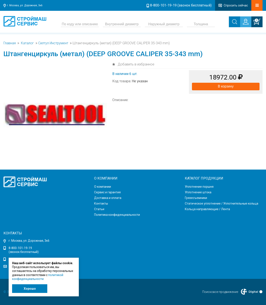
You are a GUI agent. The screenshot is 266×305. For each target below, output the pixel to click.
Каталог (27, 43)
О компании (102, 186)
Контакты (101, 203)
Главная (9, 43)
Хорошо (30, 288)
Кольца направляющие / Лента (207, 209)
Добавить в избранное (135, 64)
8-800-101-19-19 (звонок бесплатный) (181, 5)
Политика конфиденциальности (117, 214)
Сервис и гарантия (107, 192)
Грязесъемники (196, 198)
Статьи (99, 209)
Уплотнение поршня (199, 186)
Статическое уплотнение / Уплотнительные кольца (221, 203)
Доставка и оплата (107, 198)
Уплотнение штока (198, 192)
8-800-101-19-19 (20, 248)
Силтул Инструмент (53, 43)
